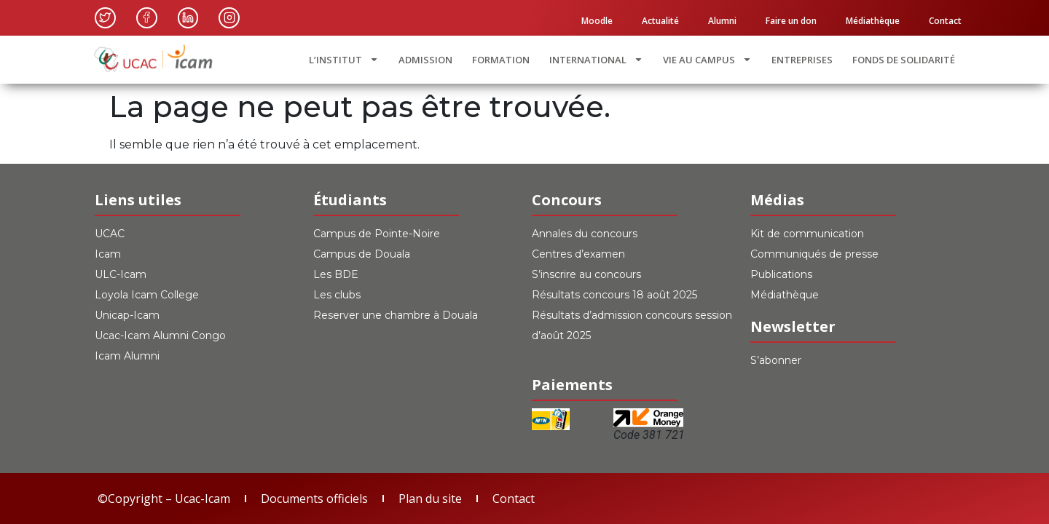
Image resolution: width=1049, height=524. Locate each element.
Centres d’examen (578, 254)
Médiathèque (873, 21)
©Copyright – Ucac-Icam (164, 499)
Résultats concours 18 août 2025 (614, 294)
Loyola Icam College (147, 294)
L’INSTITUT (344, 59)
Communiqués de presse (814, 254)
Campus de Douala (361, 254)
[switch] (634, 354)
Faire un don (791, 21)
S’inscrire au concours (586, 274)
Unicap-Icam (127, 315)
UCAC (110, 233)
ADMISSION (425, 59)
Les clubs (337, 294)
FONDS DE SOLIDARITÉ (903, 59)
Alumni (722, 21)
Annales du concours (584, 233)
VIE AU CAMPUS (707, 59)
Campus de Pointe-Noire (376, 233)
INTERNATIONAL (596, 59)
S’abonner (775, 360)
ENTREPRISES (802, 59)
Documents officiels (314, 499)
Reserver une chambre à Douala (395, 315)
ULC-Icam (120, 274)
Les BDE (335, 274)
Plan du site (430, 499)
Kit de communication (807, 233)
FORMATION (501, 59)
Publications (781, 274)
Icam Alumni (127, 355)
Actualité (660, 21)
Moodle (597, 21)
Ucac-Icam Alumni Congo (160, 335)
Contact (945, 21)
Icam (108, 254)
